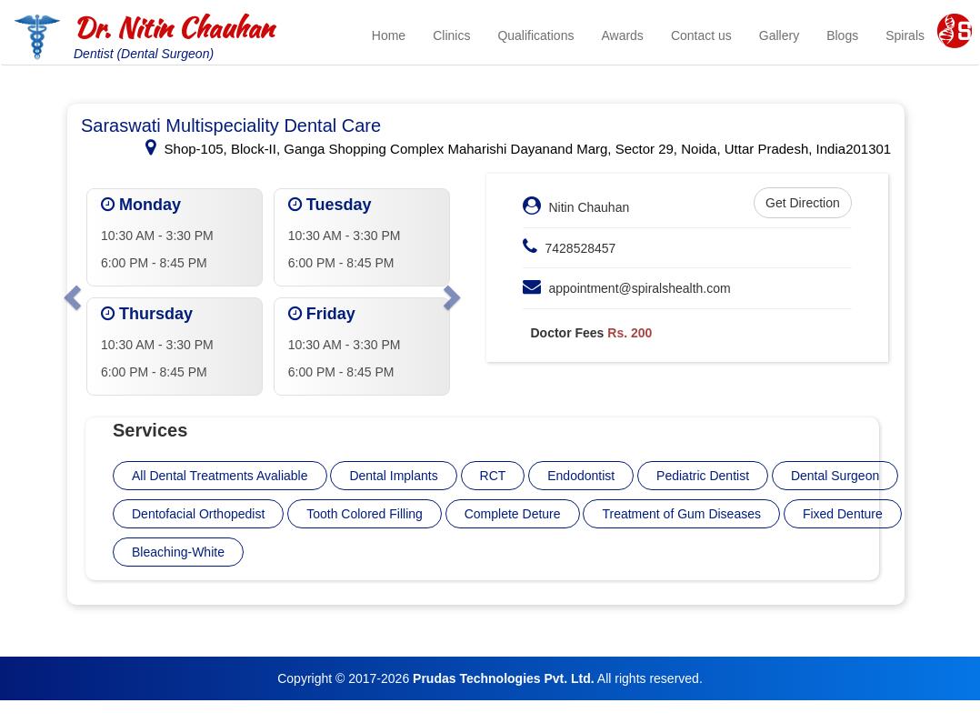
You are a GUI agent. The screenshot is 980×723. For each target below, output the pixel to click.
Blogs (842, 35)
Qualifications (535, 35)
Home (388, 35)
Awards (622, 35)
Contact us (701, 35)
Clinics (451, 35)
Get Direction (802, 203)
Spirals (905, 35)
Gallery (779, 35)
